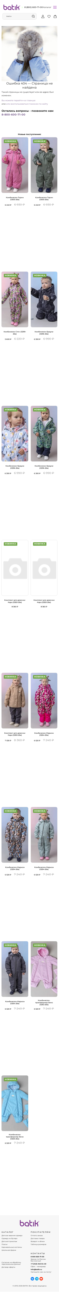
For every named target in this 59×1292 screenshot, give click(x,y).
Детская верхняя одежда (12, 1235)
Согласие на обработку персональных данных (11, 1263)
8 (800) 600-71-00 (33, 7)
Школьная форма (9, 1250)
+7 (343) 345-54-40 (38, 1264)
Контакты (38, 1253)
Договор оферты (8, 1267)
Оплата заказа (37, 1235)
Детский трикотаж (9, 1241)
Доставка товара (38, 1238)
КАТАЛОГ (8, 1232)
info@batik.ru (36, 1269)
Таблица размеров (38, 1244)
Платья (4, 1244)
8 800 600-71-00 (37, 1257)
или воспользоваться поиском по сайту (27, 104)
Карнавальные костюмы (12, 1247)
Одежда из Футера (9, 1238)
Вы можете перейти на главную (18, 100)
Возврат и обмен (38, 1241)
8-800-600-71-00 (13, 114)
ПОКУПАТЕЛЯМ (41, 1232)
